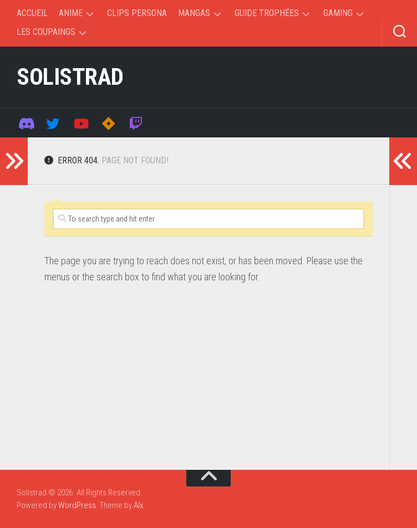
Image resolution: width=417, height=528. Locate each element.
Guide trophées (267, 13)
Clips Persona (137, 13)
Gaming (338, 13)
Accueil (32, 13)
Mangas (194, 13)
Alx (138, 505)
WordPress (77, 505)
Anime (71, 13)
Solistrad (70, 76)
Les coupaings (46, 32)
